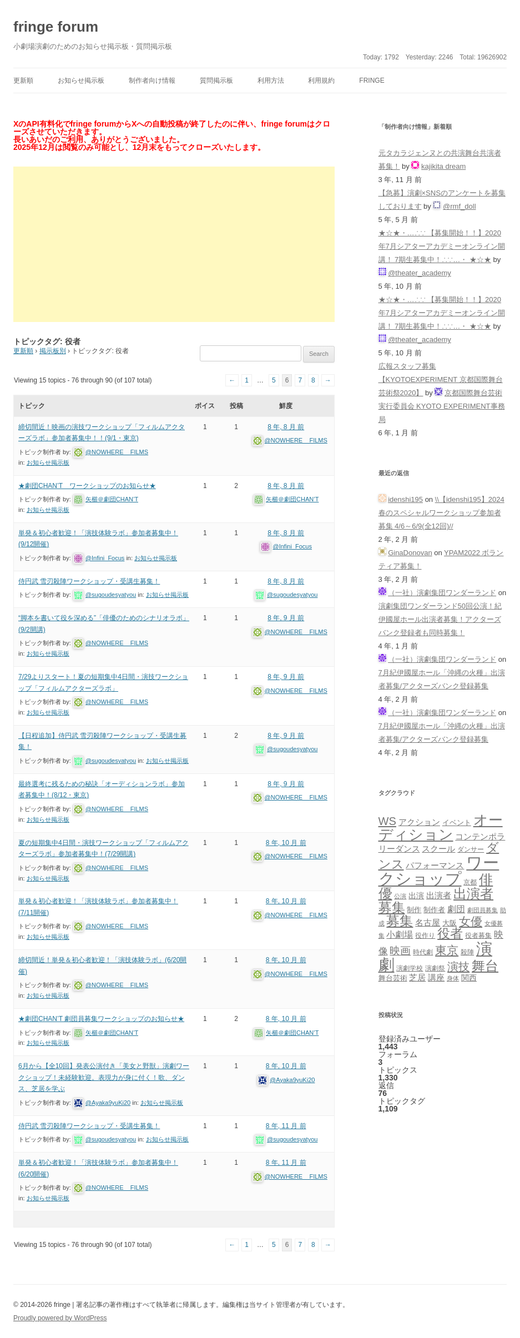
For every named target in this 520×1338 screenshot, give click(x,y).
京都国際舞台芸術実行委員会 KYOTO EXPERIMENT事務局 (441, 406)
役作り (425, 935)
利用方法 (271, 80)
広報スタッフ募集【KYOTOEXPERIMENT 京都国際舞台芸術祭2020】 (440, 379)
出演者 (438, 895)
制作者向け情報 (152, 80)
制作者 (434, 910)
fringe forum (55, 26)
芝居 (417, 977)
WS (387, 821)
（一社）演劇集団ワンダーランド (442, 592)
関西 (469, 977)
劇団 (456, 909)
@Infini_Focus (104, 558)
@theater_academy (419, 273)
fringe (371, 80)
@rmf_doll (459, 206)
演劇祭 (435, 968)
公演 (400, 896)
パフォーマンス (435, 865)
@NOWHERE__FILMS (116, 452)
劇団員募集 (482, 910)
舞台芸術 (392, 978)
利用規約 (321, 80)
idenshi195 (405, 499)
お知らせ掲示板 (81, 80)
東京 (446, 950)
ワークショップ (438, 870)
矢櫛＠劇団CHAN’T (111, 499)
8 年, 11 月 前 (286, 1126)
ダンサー (470, 849)
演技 (458, 966)
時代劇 (423, 952)
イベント (456, 823)
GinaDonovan (410, 553)
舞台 (485, 965)
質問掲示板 (216, 80)
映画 (400, 951)
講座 (436, 977)
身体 (453, 978)
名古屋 (427, 922)
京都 (470, 882)
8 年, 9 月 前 (285, 618)
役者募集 (478, 935)
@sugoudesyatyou (110, 594)
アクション (419, 822)
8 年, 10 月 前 (286, 843)
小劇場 (399, 934)
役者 (450, 933)
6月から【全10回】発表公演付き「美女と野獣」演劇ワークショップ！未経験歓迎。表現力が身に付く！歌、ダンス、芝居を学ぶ (103, 1077)
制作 (414, 910)
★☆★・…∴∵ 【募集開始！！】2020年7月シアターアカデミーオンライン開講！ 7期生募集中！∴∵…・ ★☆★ (441, 246)
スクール (438, 848)
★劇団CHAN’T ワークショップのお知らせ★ (87, 486)
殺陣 (467, 952)
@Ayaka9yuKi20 (107, 1102)
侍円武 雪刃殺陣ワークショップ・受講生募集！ (89, 581)
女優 (470, 921)
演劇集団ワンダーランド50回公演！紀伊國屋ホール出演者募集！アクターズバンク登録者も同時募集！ (440, 619)
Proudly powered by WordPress (60, 1318)
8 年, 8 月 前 (285, 427)
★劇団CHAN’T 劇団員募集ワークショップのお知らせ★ (101, 1019)
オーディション (440, 827)
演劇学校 (409, 968)
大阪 (449, 923)
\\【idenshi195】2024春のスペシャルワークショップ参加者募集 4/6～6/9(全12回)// (441, 512)
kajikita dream (443, 166)
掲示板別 (52, 351)
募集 (399, 920)
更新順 (23, 80)
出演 (416, 895)
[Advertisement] (174, 244)
